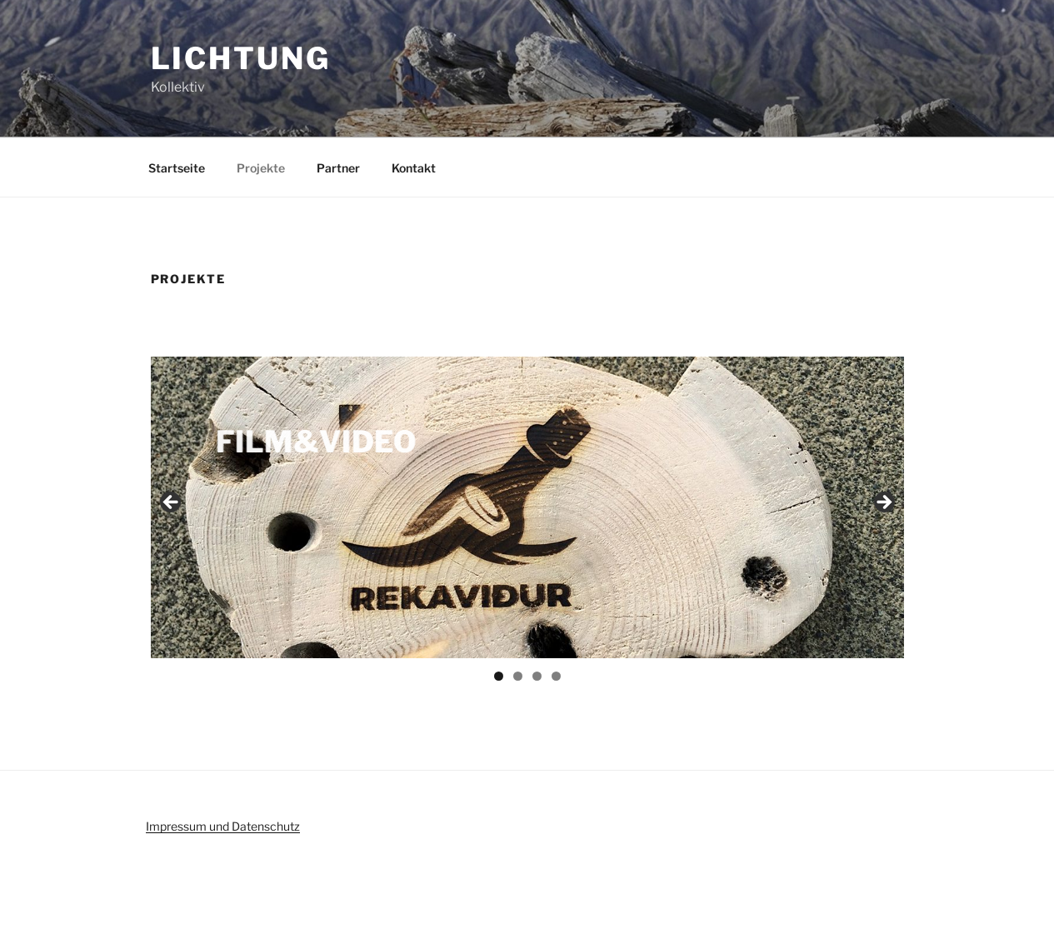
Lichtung (241, 58)
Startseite (176, 168)
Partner (338, 168)
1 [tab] (498, 676)
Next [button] (883, 503)
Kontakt (414, 168)
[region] (527, 507)
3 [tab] (537, 676)
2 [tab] (517, 676)
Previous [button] (171, 503)
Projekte (261, 168)
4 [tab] (556, 676)
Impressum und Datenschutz (223, 826)
